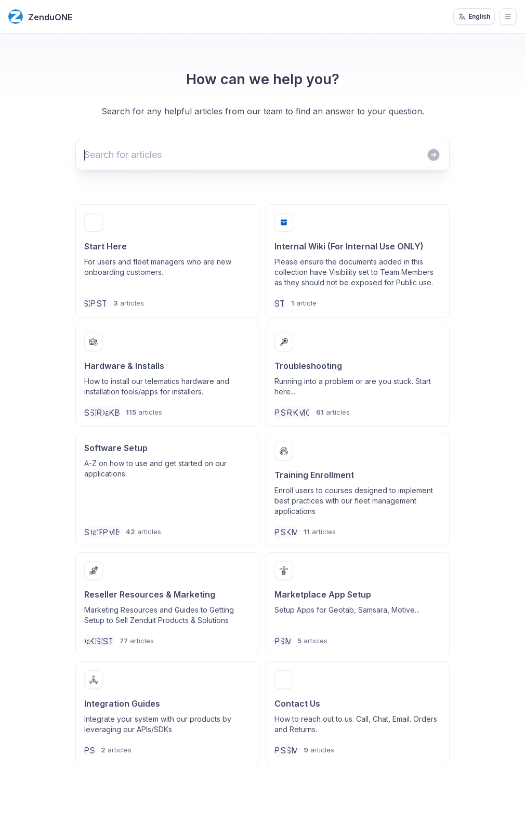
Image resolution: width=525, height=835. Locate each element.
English (474, 16)
